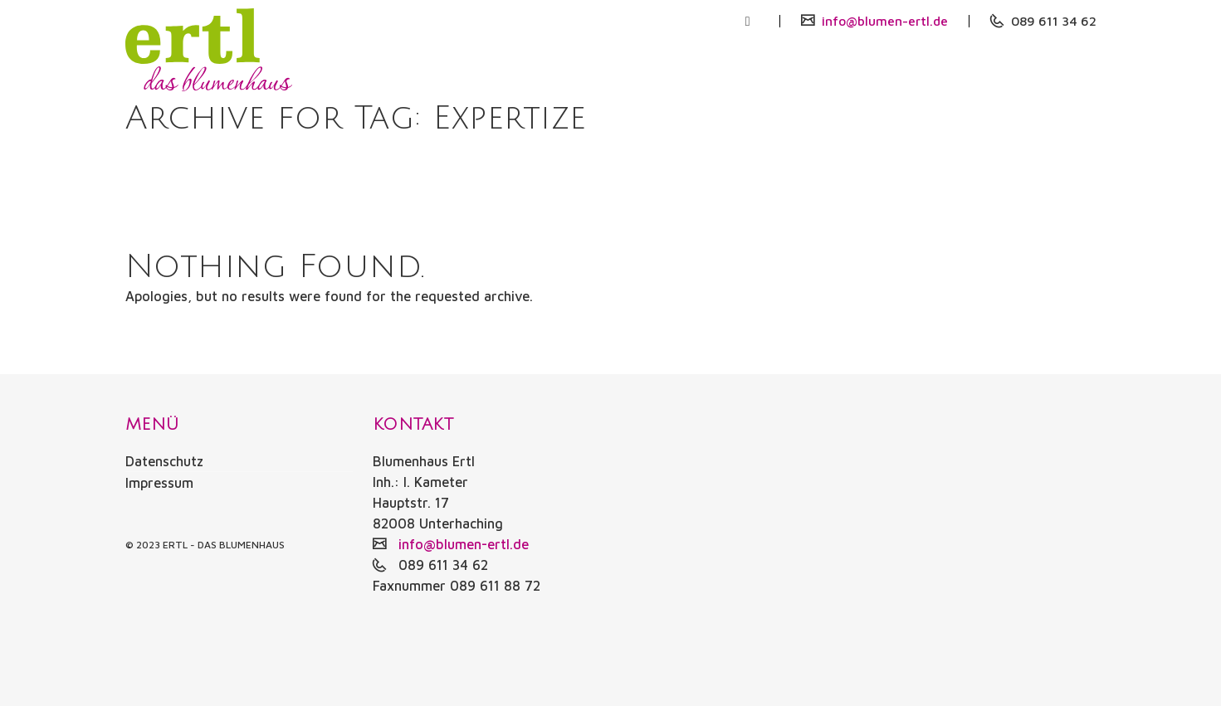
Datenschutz (164, 461)
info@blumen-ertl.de (877, 20)
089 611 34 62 (1049, 20)
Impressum (159, 482)
